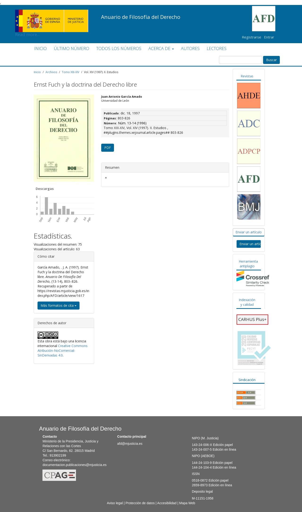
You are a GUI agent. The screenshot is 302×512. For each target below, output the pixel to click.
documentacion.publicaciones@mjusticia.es (74, 465)
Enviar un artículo (248, 232)
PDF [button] (107, 147)
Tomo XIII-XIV (70, 72)
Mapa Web (187, 503)
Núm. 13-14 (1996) (132, 123)
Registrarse (251, 37)
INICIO (40, 48)
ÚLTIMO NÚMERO (71, 48)
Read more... (51, 13)
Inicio (37, 72)
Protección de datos (140, 503)
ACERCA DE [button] (161, 48)
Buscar (271, 60)
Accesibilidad (166, 503)
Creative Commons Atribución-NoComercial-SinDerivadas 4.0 (63, 350)
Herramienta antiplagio (248, 263)
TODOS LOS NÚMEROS (118, 48)
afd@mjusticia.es (130, 443)
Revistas (247, 76)
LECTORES (216, 48)
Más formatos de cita (58, 305)
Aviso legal (115, 503)
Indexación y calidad (247, 302)
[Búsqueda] (240, 60)
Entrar (269, 37)
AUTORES (190, 48)
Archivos (51, 72)
